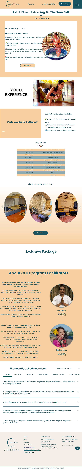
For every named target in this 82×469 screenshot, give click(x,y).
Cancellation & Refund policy (32, 450)
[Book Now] (64, 4)
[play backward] (2, 207)
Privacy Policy (28, 445)
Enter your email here (67, 445)
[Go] (77, 448)
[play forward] (80, 207)
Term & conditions (29, 447)
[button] (77, 4)
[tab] (7, 374)
